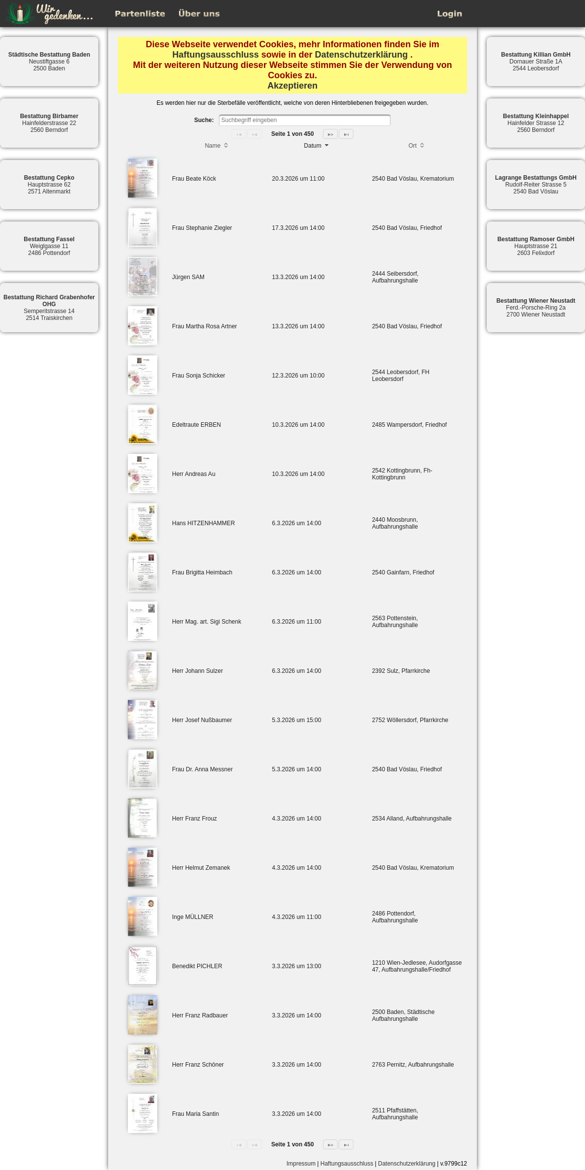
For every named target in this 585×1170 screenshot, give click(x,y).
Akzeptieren (292, 86)
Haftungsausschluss (215, 55)
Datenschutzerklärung (361, 55)
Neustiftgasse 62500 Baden (49, 61)
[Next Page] (330, 134)
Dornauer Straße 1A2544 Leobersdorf (535, 61)
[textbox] (305, 120)
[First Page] (239, 134)
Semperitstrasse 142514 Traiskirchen (49, 307)
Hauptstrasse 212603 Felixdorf (536, 246)
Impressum (301, 1163)
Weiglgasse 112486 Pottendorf (49, 246)
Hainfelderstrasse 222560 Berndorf (49, 123)
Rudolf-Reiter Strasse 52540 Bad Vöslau (536, 184)
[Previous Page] (254, 134)
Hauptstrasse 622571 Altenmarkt (49, 184)
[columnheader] (217, 147)
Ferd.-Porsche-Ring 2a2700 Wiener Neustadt (536, 307)
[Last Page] (346, 134)
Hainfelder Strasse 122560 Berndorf (536, 123)
